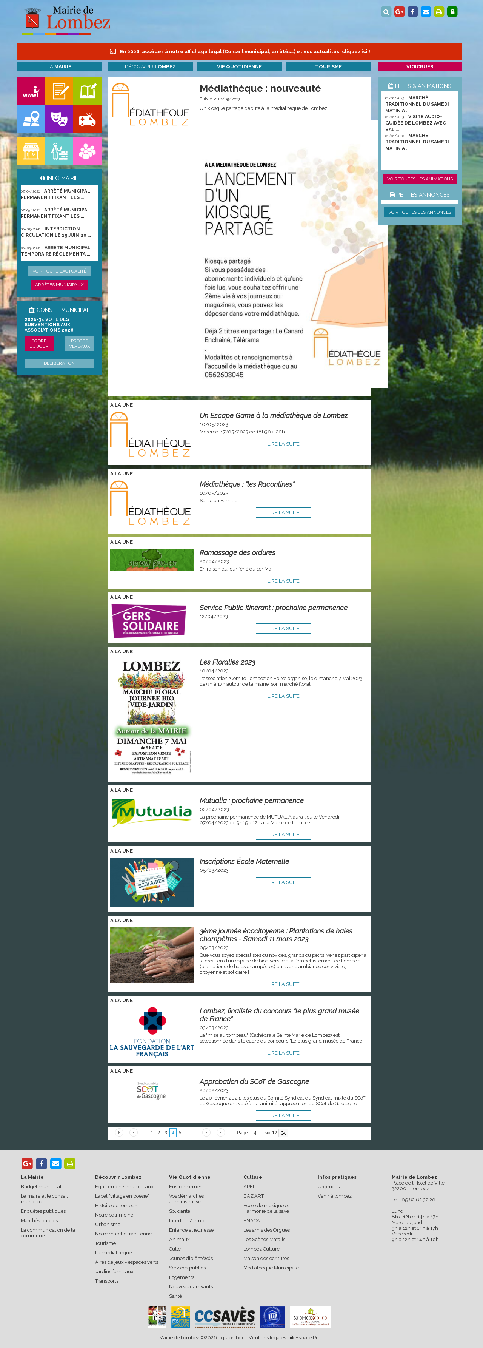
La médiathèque (113, 1252)
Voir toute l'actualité (59, 271)
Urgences (329, 1186)
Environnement (186, 1186)
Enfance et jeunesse (191, 1230)
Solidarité (179, 1211)
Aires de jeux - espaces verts (126, 1262)
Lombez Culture (261, 1249)
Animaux (179, 1239)
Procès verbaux (79, 343)
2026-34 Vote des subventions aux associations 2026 (49, 325)
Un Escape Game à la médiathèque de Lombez (274, 416)
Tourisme (105, 1243)
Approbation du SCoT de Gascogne (254, 1082)
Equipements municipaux (124, 1186)
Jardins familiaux (114, 1271)
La (59, 66)
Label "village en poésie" (122, 1196)
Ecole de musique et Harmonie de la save (266, 1208)
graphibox (232, 1337)
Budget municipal (41, 1186)
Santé (175, 1296)
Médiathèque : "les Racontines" (247, 484)
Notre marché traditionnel (124, 1234)
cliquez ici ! (356, 51)
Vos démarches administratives (186, 1199)
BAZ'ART (253, 1196)
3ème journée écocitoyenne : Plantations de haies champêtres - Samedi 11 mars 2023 (276, 935)
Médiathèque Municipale (271, 1268)
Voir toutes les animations (420, 179)
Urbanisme (107, 1224)
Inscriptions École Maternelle (244, 861)
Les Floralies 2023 (227, 662)
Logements (181, 1277)
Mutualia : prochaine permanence (252, 801)
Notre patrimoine (114, 1215)
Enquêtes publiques (43, 1211)
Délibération (59, 363)
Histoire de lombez (116, 1205)
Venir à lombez (335, 1196)
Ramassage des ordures (237, 553)
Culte (175, 1249)
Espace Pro (305, 1337)
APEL (249, 1186)
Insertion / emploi (189, 1220)
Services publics (187, 1268)
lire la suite (284, 444)
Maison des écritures (266, 1258)
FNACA (251, 1220)
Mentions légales (267, 1337)
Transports (106, 1281)
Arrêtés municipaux (59, 284)
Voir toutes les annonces (419, 212)
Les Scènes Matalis (264, 1239)
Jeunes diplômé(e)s (191, 1258)
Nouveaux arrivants (191, 1286)
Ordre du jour (39, 343)
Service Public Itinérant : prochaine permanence (274, 608)
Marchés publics (39, 1220)
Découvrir (150, 66)
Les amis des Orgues (266, 1230)
